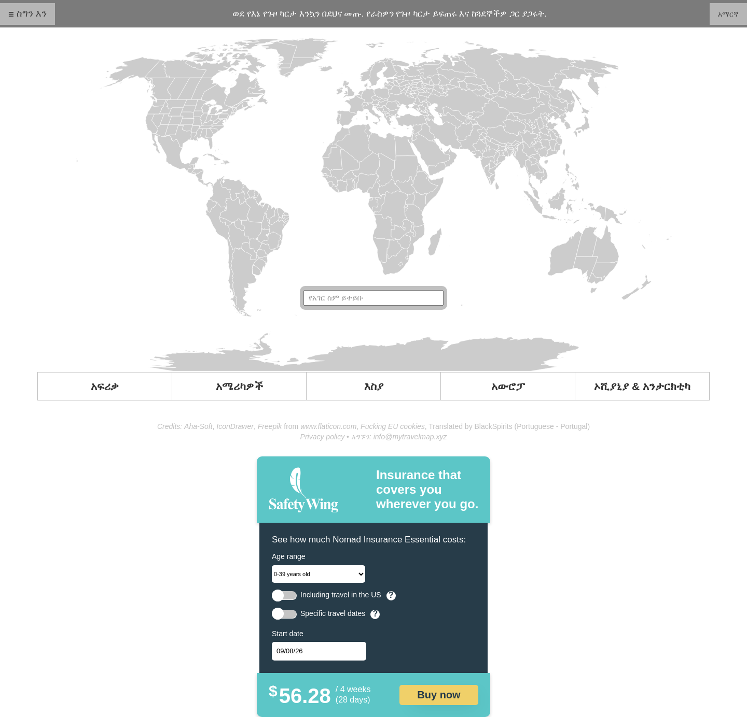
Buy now (438, 694)
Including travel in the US (340, 595)
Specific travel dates (332, 614)
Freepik (270, 426)
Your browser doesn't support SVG (373, 204)
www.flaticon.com (328, 426)
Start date (287, 633)
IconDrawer (235, 426)
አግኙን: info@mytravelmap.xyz (399, 437)
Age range (289, 556)
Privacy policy (322, 437)
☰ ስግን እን (27, 13)
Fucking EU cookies (393, 426)
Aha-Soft (198, 426)
